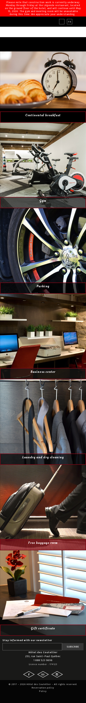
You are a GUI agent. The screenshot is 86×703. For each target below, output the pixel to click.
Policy (43, 691)
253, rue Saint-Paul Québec (43, 656)
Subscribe (73, 646)
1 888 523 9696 (43, 660)
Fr (69, 21)
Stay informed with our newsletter (27, 640)
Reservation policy (43, 687)
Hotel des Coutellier (14, 21)
